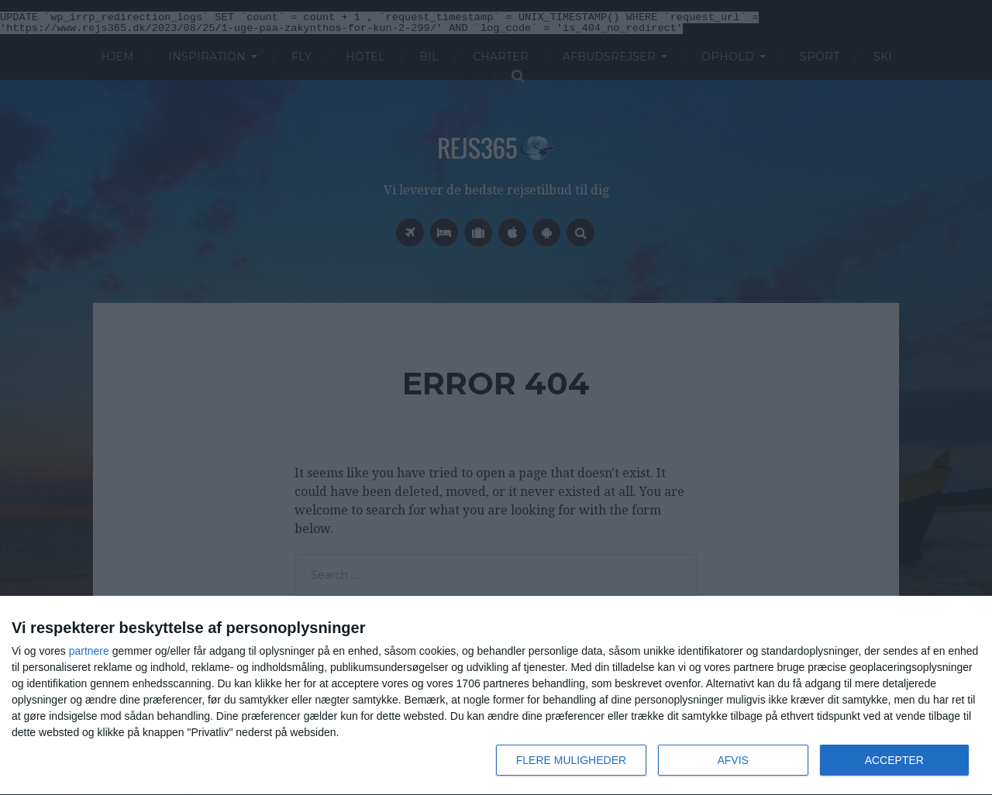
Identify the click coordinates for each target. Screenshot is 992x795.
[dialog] (496, 696)
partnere (89, 650)
